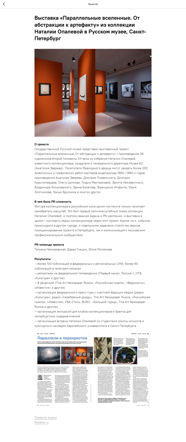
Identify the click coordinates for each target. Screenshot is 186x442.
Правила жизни (45, 417)
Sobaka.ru (41, 422)
